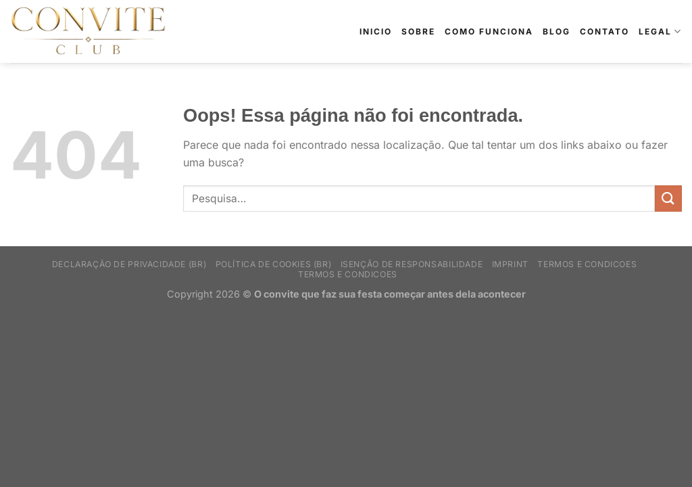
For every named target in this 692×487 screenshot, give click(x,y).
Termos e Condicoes (587, 264)
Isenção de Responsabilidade (412, 264)
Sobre (418, 31)
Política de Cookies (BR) (274, 264)
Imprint (510, 264)
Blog (556, 31)
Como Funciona (489, 31)
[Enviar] (668, 198)
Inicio (376, 31)
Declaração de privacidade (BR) (129, 264)
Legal (660, 31)
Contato (604, 31)
